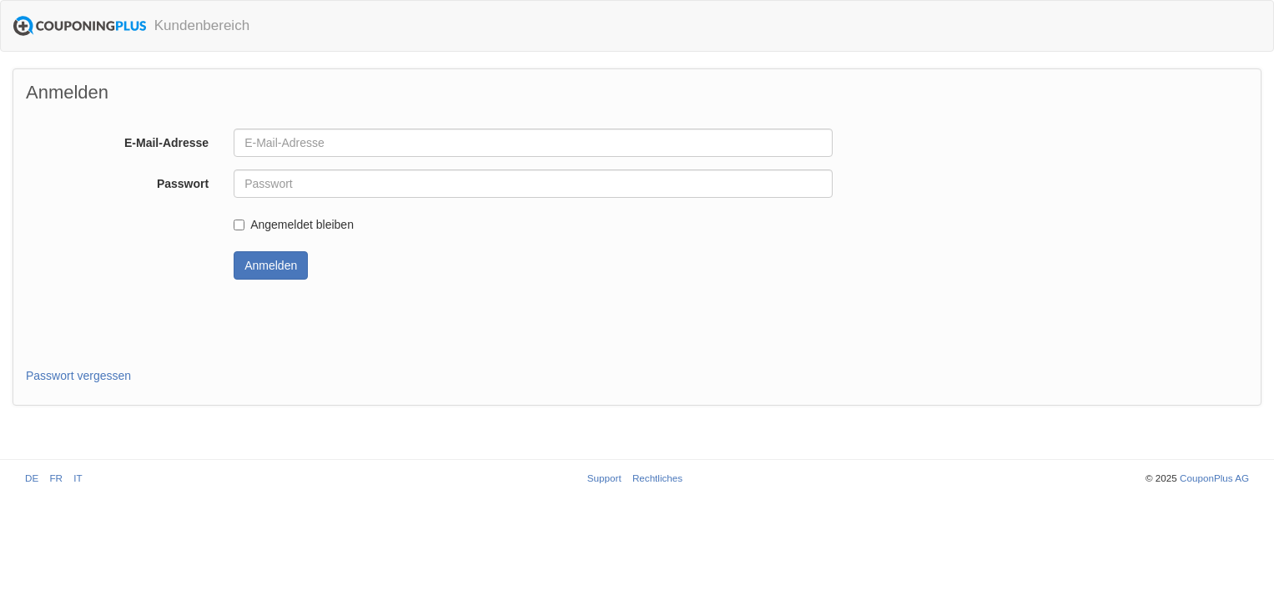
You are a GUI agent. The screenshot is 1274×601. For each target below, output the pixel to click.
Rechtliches (657, 477)
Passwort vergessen (78, 375)
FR (56, 477)
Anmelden (270, 265)
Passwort (183, 183)
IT (77, 477)
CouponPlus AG (1214, 477)
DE (31, 477)
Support (604, 477)
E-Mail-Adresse (166, 142)
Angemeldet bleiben (294, 224)
